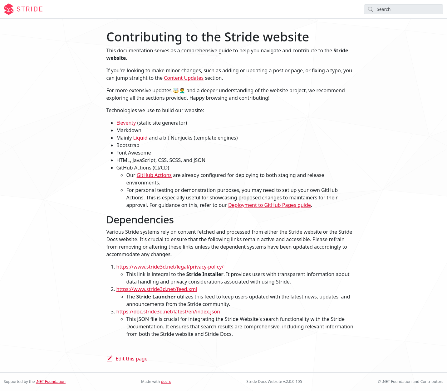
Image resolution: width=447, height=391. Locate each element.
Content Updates (184, 77)
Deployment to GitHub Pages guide (269, 205)
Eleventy (126, 122)
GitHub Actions (154, 175)
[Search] (403, 9)
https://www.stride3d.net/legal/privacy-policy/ (170, 266)
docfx (166, 381)
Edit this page (132, 358)
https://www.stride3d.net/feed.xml (156, 289)
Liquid (140, 137)
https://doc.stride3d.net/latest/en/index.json (168, 311)
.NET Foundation (51, 381)
